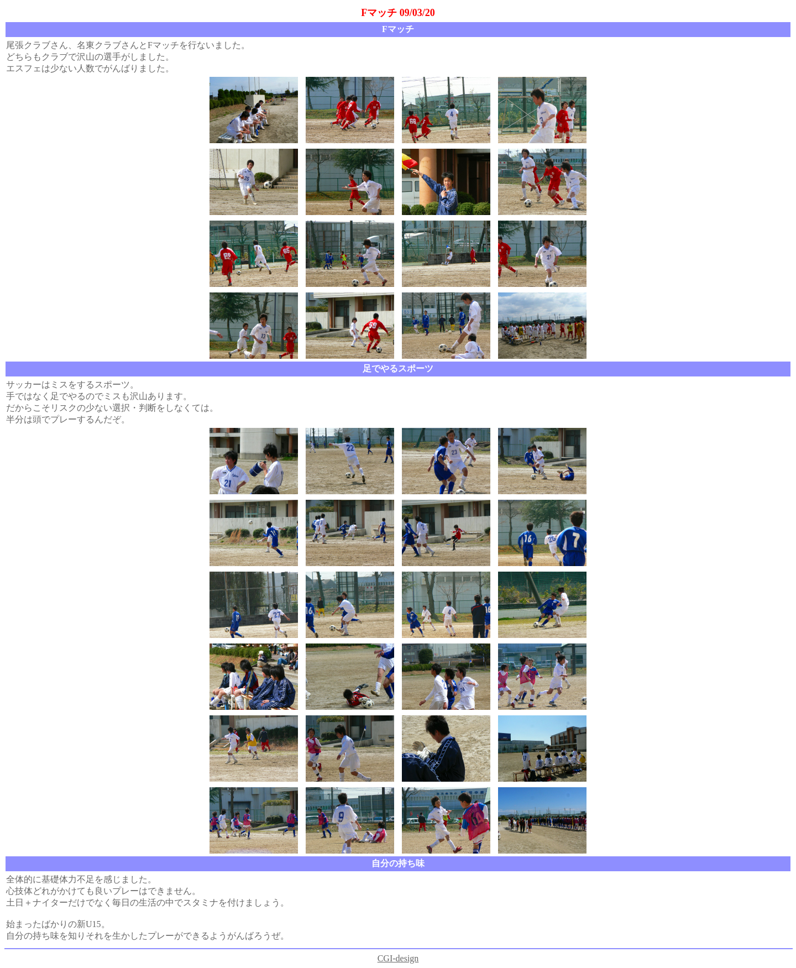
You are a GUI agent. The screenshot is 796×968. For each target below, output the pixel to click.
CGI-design (398, 958)
